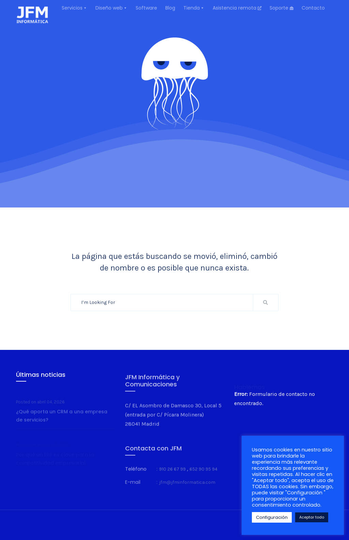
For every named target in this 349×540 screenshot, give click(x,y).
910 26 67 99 (172, 476)
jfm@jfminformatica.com (187, 489)
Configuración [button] (272, 517)
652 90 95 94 (203, 476)
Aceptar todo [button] (311, 517)
